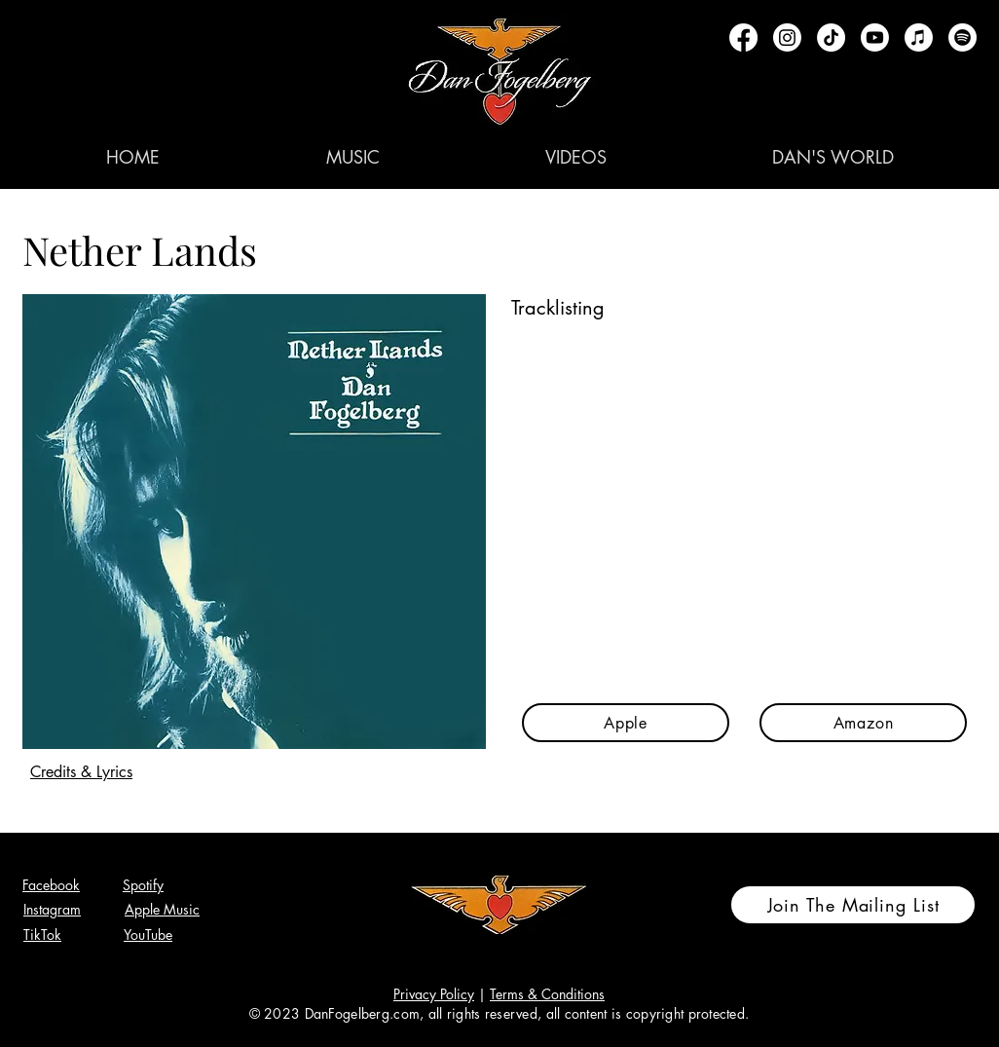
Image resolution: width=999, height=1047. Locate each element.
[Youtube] (875, 37)
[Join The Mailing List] (853, 904)
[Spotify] (962, 37)
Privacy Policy (433, 994)
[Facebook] (743, 37)
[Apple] (625, 722)
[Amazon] (863, 722)
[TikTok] (831, 37)
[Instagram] (787, 37)
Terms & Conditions (547, 994)
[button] (352, 156)
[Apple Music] (919, 37)
